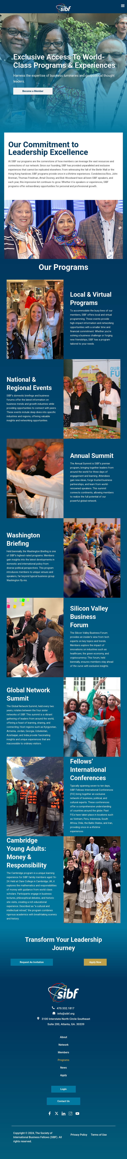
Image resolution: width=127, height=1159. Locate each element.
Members (63, 1052)
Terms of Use (99, 1134)
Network (63, 1044)
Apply (63, 1075)
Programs (63, 1060)
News (63, 1067)
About (63, 1037)
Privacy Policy (79, 1134)
